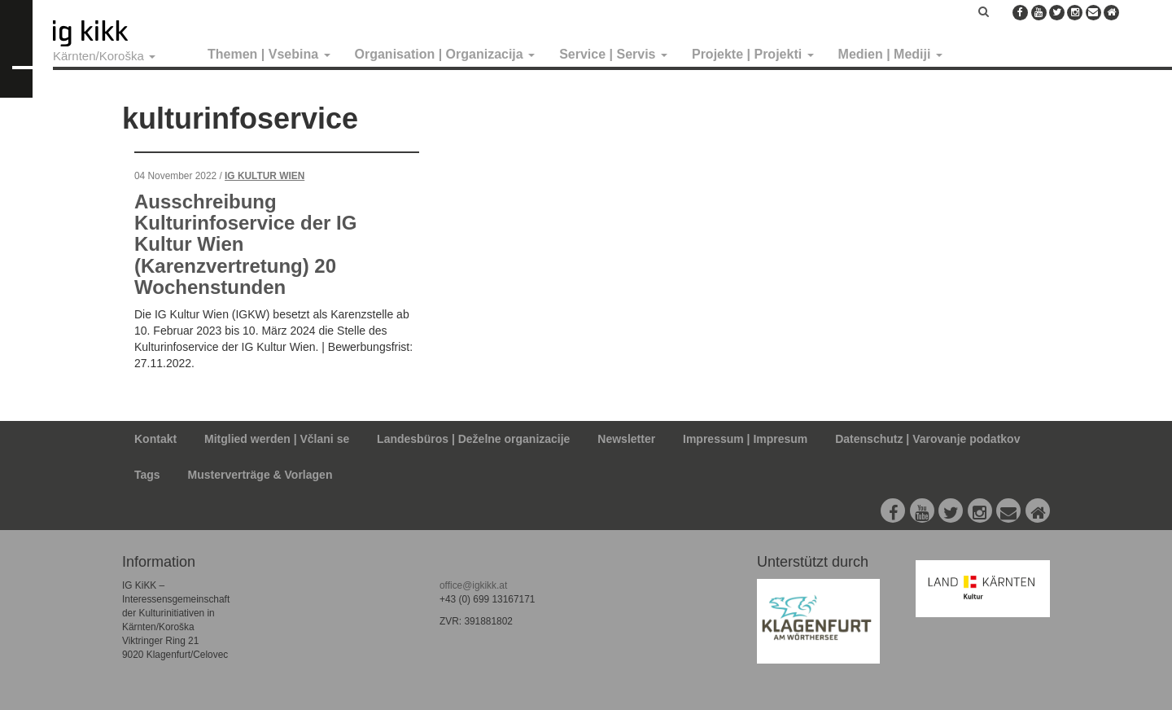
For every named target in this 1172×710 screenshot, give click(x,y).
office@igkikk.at (473, 585)
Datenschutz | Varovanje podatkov (927, 438)
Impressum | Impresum (745, 438)
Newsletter (626, 438)
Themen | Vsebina (269, 54)
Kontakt (155, 438)
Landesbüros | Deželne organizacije (473, 438)
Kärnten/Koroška (104, 56)
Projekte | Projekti (753, 54)
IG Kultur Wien (264, 176)
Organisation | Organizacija (445, 54)
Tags (147, 474)
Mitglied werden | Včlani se (276, 438)
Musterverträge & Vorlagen (260, 474)
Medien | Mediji (890, 54)
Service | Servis (613, 54)
